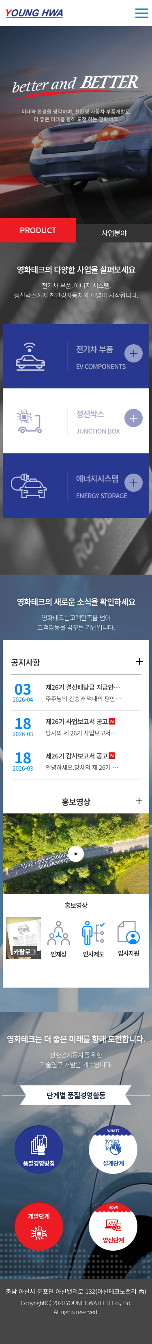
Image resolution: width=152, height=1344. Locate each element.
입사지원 (128, 953)
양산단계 (113, 1240)
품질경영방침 (38, 1163)
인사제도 (93, 954)
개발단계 (38, 1216)
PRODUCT (38, 230)
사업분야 (113, 233)
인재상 (58, 954)
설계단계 (113, 1163)
